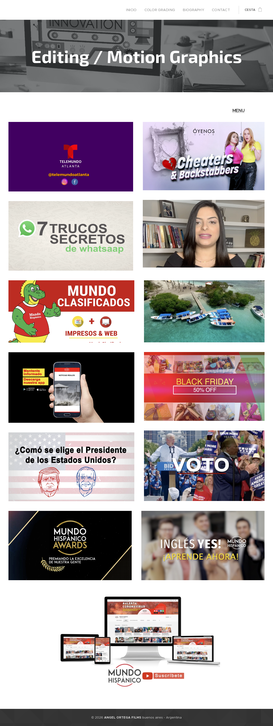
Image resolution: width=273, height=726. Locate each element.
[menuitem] (139, 10)
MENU (238, 110)
